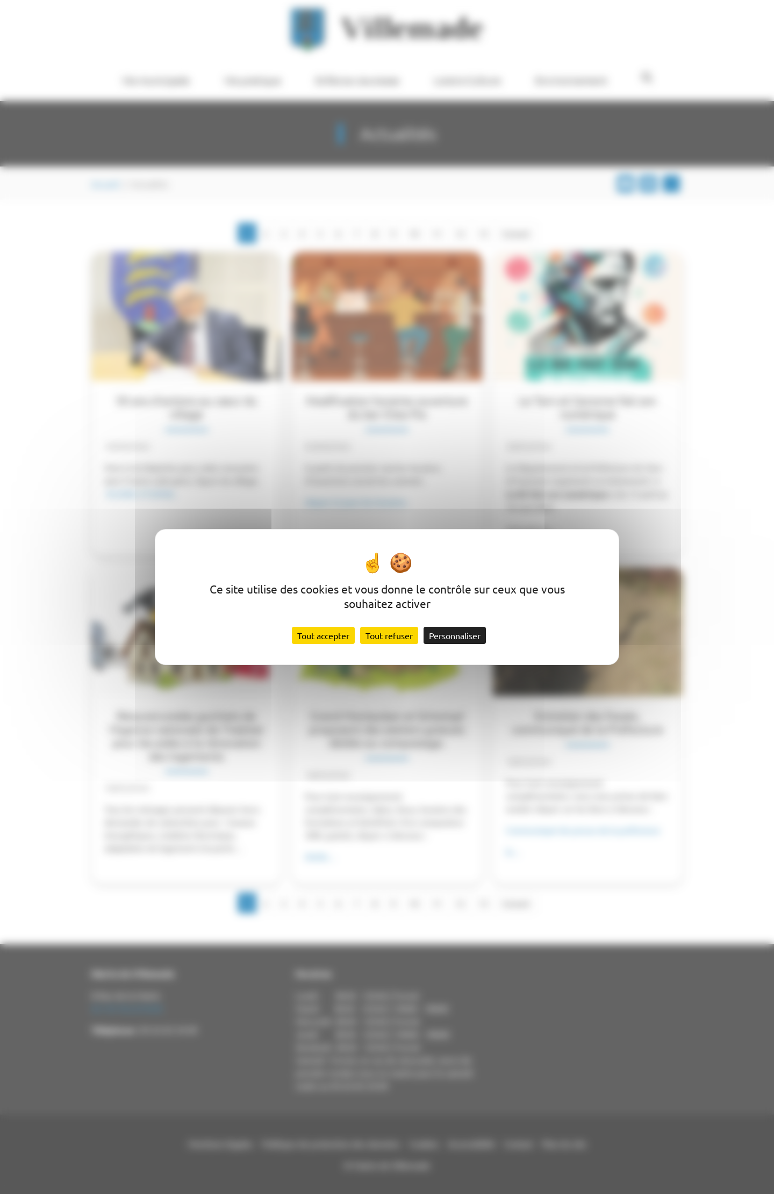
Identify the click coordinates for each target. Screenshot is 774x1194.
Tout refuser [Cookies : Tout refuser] (389, 635)
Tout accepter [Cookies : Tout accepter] (323, 635)
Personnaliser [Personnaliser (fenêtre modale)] (455, 635)
